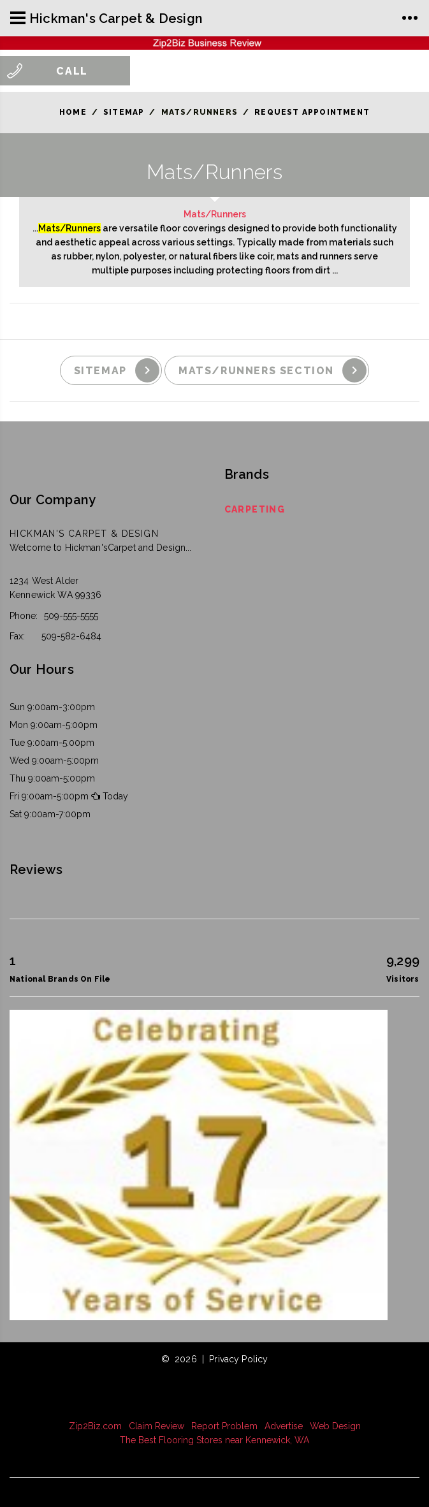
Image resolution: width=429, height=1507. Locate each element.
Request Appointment (312, 112)
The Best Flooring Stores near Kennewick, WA (214, 1440)
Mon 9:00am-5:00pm (54, 725)
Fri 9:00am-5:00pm (49, 796)
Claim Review (156, 1426)
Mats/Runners (215, 214)
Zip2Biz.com (95, 1426)
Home (73, 112)
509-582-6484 (71, 636)
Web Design (335, 1426)
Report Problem (224, 1426)
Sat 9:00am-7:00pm (50, 814)
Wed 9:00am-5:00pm (54, 760)
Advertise (284, 1426)
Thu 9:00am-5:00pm (52, 778)
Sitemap (123, 112)
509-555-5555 (71, 616)
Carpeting (255, 509)
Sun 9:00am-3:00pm (52, 707)
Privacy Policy (238, 1359)
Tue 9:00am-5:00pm (52, 743)
